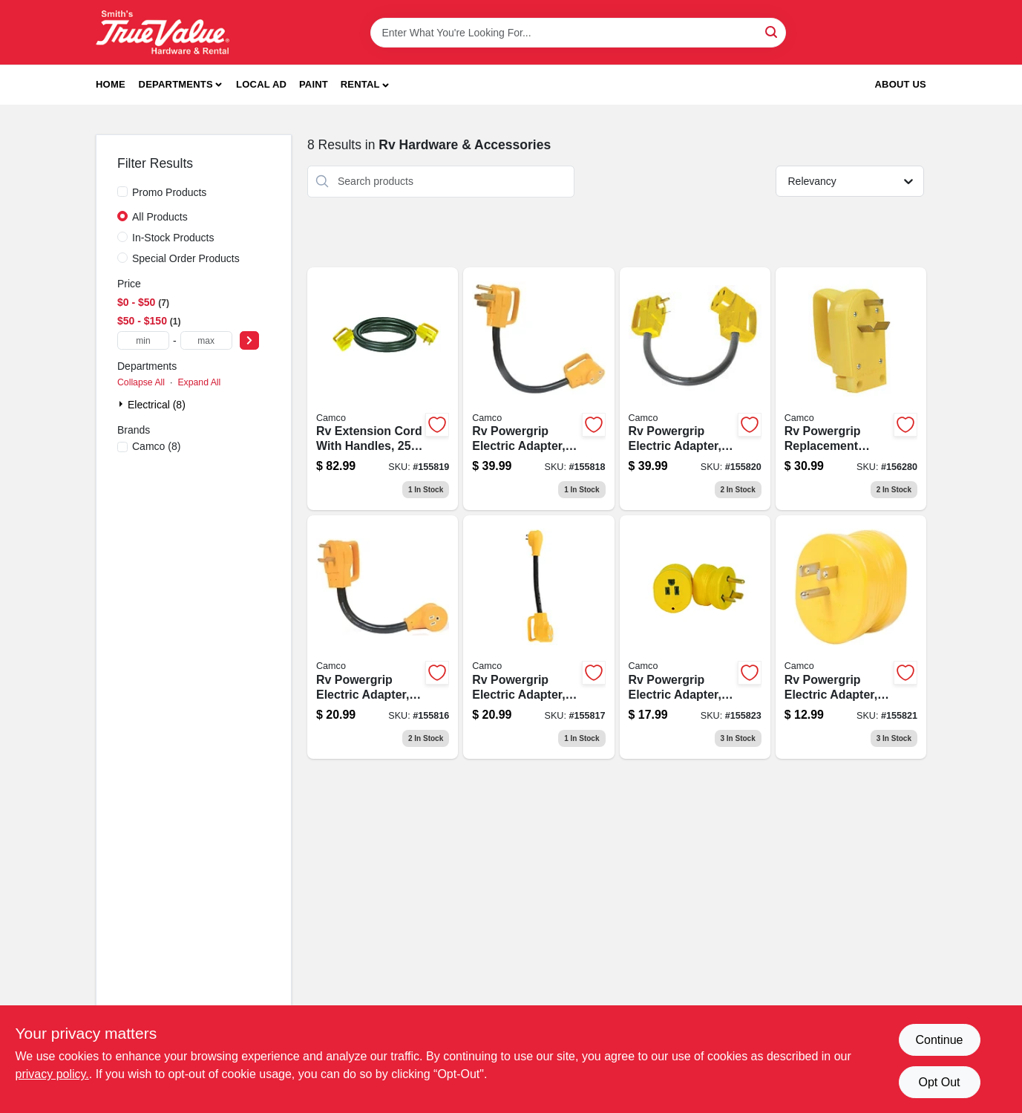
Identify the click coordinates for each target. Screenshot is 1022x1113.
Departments (176, 84)
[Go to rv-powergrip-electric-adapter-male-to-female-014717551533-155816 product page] (382, 637)
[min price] (143, 340)
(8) (156, 446)
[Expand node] (122, 404)
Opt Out (939, 1082)
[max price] (206, 340)
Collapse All (141, 382)
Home (110, 84)
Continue (939, 1040)
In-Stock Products (173, 237)
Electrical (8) (157, 405)
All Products (160, 217)
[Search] (772, 31)
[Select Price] (249, 340)
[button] (365, 85)
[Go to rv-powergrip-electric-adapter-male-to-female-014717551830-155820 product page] (695, 389)
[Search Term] (578, 33)
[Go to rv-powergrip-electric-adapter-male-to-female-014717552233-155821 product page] (851, 637)
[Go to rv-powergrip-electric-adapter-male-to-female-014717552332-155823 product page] (695, 637)
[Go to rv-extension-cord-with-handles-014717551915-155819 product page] (382, 389)
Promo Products (169, 192)
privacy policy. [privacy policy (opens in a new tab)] (52, 1074)
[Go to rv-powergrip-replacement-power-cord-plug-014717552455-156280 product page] (851, 389)
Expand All (198, 382)
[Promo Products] (122, 191)
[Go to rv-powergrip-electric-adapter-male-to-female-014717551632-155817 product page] (538, 637)
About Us (901, 84)
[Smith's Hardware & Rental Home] (162, 32)
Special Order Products (186, 258)
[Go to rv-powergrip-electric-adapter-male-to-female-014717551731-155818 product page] (538, 389)
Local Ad (261, 84)
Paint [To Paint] (313, 84)
